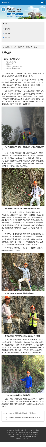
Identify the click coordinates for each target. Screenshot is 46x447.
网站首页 (5, 2)
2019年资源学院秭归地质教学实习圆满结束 (22, 413)
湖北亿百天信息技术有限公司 (26, 436)
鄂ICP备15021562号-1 (23, 438)
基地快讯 (29, 47)
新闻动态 (21, 47)
